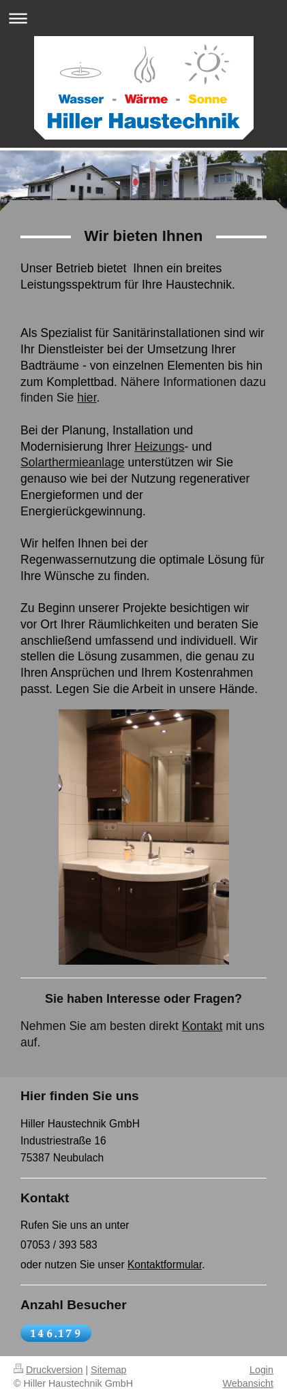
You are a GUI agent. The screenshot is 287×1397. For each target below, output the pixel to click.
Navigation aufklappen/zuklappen (143, 18)
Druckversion (48, 1369)
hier (86, 397)
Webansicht (248, 1383)
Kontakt (202, 1026)
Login (261, 1369)
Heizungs (159, 446)
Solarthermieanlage (72, 462)
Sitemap (108, 1369)
